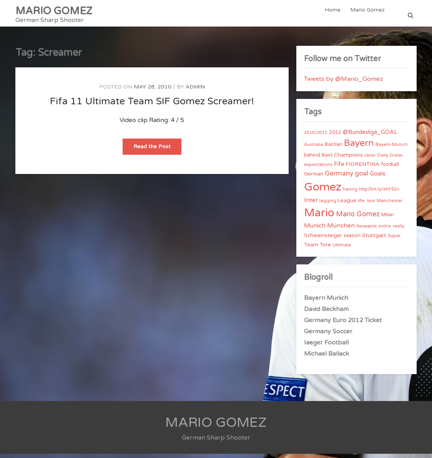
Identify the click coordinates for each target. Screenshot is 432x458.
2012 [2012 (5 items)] (335, 137)
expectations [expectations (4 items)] (318, 168)
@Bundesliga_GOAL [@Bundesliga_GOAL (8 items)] (370, 136)
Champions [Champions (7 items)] (348, 159)
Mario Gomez (368, 15)
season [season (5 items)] (352, 240)
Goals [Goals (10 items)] (377, 177)
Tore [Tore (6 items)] (325, 249)
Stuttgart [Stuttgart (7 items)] (374, 239)
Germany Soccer (328, 335)
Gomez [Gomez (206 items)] (322, 191)
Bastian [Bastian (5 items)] (333, 148)
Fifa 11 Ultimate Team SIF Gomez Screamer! (152, 105)
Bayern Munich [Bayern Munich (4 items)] (392, 148)
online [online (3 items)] (385, 230)
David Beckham (326, 313)
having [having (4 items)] (350, 193)
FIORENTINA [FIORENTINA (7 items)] (362, 168)
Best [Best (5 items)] (327, 159)
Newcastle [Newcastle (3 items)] (366, 230)
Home (334, 15)
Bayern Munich (326, 302)
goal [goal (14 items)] (361, 178)
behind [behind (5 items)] (312, 159)
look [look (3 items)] (371, 204)
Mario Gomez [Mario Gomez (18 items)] (358, 218)
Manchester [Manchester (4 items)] (389, 204)
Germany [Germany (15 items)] (339, 178)
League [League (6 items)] (347, 205)
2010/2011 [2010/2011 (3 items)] (315, 136)
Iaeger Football (326, 347)
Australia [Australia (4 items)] (313, 148)
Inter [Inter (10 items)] (311, 204)
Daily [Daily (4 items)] (382, 159)
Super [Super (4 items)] (394, 239)
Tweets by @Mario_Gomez (343, 83)
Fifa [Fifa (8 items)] (339, 168)
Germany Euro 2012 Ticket (343, 324)
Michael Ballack (326, 358)
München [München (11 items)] (341, 230)
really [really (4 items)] (398, 230)
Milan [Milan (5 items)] (387, 219)
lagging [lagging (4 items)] (327, 204)
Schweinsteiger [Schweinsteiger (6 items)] (323, 240)
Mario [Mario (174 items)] (319, 217)
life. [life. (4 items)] (362, 204)
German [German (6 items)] (313, 178)
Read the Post (157, 153)
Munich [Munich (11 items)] (315, 230)
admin (195, 91)
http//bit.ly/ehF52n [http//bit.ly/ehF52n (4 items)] (379, 193)
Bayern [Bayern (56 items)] (359, 147)
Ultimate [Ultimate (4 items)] (341, 249)
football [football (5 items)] (390, 168)
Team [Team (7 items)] (311, 249)
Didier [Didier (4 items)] (396, 159)
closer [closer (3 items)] (370, 159)
